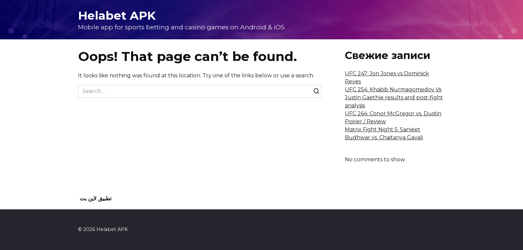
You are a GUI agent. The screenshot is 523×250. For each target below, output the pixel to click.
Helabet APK (117, 15)
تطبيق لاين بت (95, 198)
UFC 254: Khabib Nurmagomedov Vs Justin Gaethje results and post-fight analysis (394, 97)
